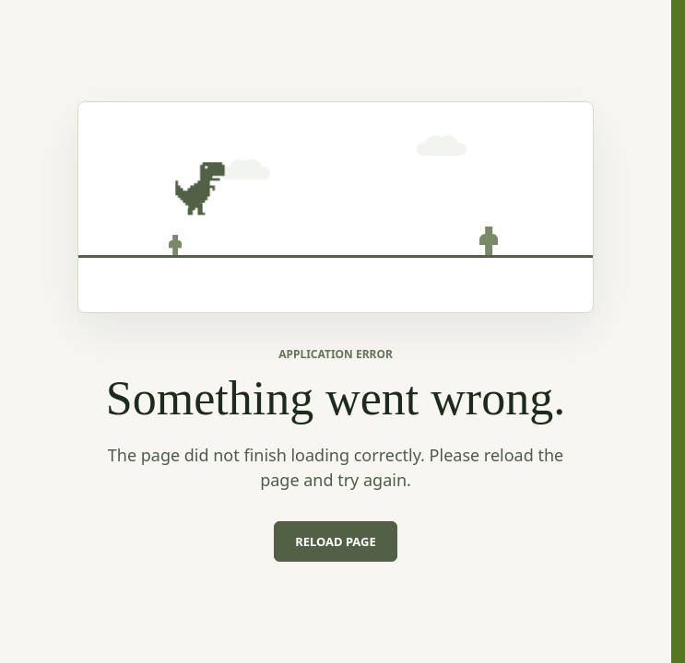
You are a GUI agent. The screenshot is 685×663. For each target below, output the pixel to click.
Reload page (335, 541)
